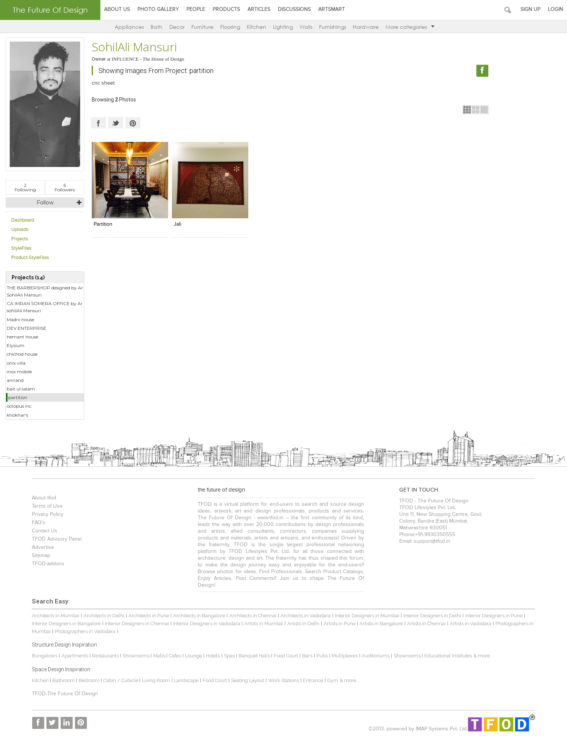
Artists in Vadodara (470, 623)
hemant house (22, 337)
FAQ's (38, 522)
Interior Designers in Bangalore (66, 623)
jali (177, 224)
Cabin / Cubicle (121, 680)
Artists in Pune (339, 623)
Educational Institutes (448, 656)
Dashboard (22, 220)
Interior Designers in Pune (493, 615)
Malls (159, 656)
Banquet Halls (255, 656)
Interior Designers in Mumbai (367, 615)
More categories (409, 27)
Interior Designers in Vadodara (206, 623)
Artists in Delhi (303, 623)
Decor (177, 27)
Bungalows (44, 656)
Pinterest (132, 122)
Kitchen (256, 27)
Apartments (74, 656)
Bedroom (90, 680)
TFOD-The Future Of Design (65, 693)
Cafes (175, 656)
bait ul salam (21, 389)
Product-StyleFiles (30, 257)
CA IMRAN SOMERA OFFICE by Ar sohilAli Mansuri (45, 307)
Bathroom (64, 680)
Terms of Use (47, 506)
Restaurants (106, 656)
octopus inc (19, 406)
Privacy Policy (47, 514)
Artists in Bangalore (381, 623)
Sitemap (41, 555)
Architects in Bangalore (199, 615)
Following (25, 187)
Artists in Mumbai (263, 623)
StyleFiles (21, 248)
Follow (45, 202)
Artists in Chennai (426, 623)
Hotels (213, 656)
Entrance (313, 680)
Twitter (115, 122)
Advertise (43, 547)
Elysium (15, 345)
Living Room (156, 680)
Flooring (230, 27)
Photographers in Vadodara (85, 631)
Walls (306, 27)
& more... (483, 656)
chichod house (22, 354)
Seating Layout (247, 680)
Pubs (322, 656)
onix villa (16, 363)
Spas (230, 656)
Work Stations (283, 680)
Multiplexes (345, 656)
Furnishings (332, 27)
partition (17, 397)
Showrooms (136, 656)
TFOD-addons (48, 563)
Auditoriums (375, 656)
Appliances (129, 27)
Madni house (20, 319)
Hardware (366, 27)
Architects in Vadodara (306, 615)
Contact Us (44, 530)
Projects (19, 239)
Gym (332, 680)
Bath (157, 27)
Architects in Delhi (104, 615)
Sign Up (530, 9)
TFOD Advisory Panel (57, 539)
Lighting (283, 27)
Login (555, 9)
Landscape (186, 680)
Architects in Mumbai (55, 615)
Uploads (19, 229)
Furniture (202, 27)
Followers (65, 187)
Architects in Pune (148, 615)
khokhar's (17, 415)
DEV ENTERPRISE (26, 328)
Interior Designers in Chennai (137, 623)
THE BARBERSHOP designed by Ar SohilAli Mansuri (45, 291)
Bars (307, 656)
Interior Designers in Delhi (432, 615)
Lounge (193, 656)
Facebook (98, 122)
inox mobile (19, 371)
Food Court (286, 656)
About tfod (44, 498)
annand (15, 380)
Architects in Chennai (252, 615)
